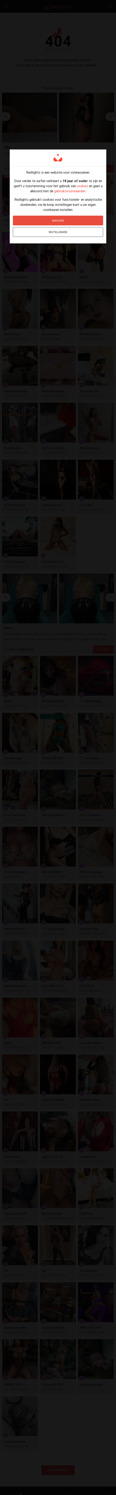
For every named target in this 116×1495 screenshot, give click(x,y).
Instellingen (58, 232)
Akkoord (58, 220)
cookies (82, 186)
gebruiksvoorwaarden (69, 191)
